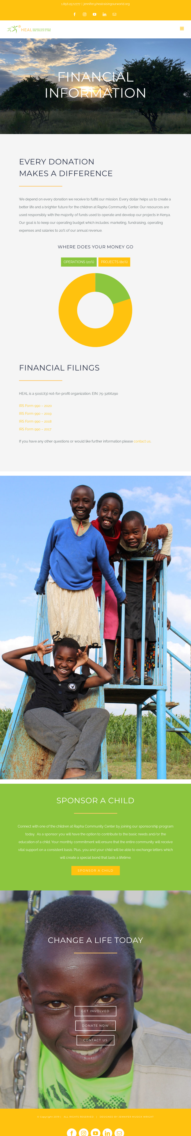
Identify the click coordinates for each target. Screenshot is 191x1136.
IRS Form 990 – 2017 (35, 429)
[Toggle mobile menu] (182, 28)
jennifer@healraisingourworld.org (106, 4)
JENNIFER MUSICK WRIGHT (136, 1116)
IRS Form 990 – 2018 (35, 421)
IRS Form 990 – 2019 (35, 413)
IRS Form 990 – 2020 (35, 406)
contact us (142, 441)
